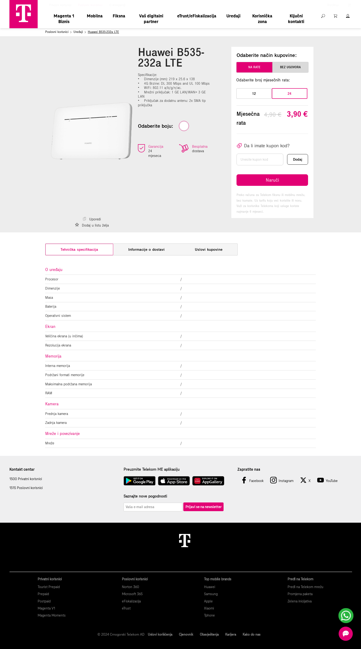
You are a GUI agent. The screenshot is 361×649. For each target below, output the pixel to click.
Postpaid (44, 601)
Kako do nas (251, 634)
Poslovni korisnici (90, 5)
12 (254, 93)
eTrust (126, 608)
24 (289, 93)
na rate (254, 67)
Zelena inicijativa (300, 601)
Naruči (272, 180)
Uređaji (233, 16)
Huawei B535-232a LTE (103, 32)
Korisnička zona (262, 18)
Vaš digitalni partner (151, 18)
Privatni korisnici (60, 5)
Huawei (209, 587)
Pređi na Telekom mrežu (305, 587)
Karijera (230, 634)
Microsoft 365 (132, 594)
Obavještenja (209, 634)
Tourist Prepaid (49, 587)
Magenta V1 (46, 608)
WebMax (333, 5)
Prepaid (43, 594)
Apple (208, 601)
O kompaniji (117, 5)
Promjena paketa (300, 594)
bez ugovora (290, 67)
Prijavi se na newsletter (203, 507)
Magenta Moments (52, 615)
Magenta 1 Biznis (64, 18)
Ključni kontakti (296, 18)
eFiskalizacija (131, 601)
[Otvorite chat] (346, 634)
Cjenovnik (186, 634)
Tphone (209, 615)
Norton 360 (130, 587)
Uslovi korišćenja (160, 634)
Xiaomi (209, 608)
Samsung (211, 594)
